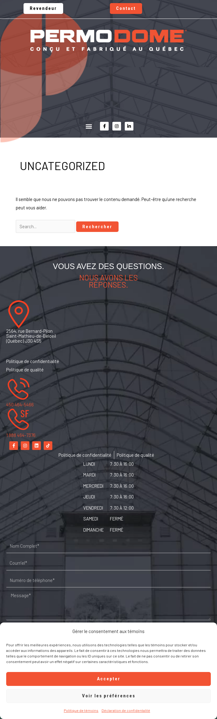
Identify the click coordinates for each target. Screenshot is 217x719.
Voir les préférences (108, 696)
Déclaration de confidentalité (126, 710)
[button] (89, 126)
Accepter (108, 679)
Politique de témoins (81, 710)
